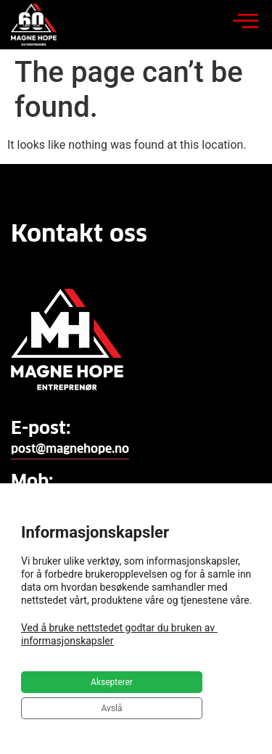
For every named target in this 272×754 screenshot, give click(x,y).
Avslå (112, 708)
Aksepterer (112, 682)
